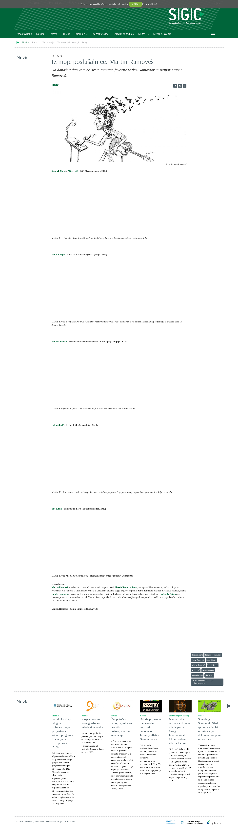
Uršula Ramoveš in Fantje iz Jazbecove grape (203, 681)
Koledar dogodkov (123, 33)
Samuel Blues (58, 171)
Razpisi (35, 42)
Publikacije (81, 33)
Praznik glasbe (100, 33)
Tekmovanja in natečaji (68, 42)
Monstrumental (60, 341)
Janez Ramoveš (198, 660)
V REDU (135, 4)
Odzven (52, 33)
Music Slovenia (162, 33)
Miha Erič (73, 171)
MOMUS (143, 33)
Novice (40, 33)
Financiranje (48, 42)
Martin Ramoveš (198, 665)
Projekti (66, 33)
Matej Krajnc (58, 254)
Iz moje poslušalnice (213, 655)
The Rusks (57, 509)
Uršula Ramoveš (60, 594)
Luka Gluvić (58, 425)
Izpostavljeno (24, 33)
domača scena (197, 655)
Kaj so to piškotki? (149, 4)
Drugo (85, 42)
